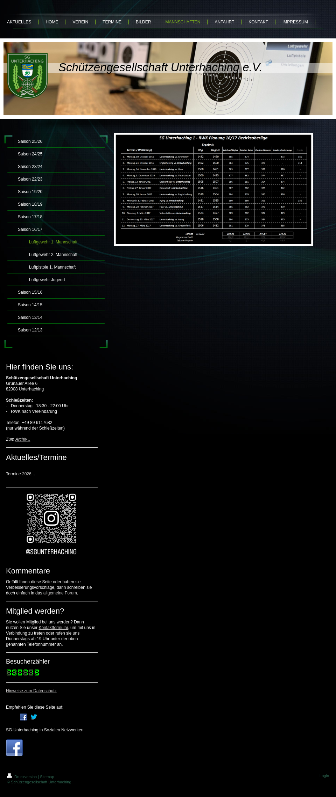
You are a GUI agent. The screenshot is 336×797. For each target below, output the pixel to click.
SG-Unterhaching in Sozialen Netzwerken (44, 729)
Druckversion (22, 777)
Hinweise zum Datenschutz (31, 690)
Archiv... (22, 439)
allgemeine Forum (60, 593)
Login (324, 776)
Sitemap (47, 777)
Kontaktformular (53, 627)
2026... (28, 473)
